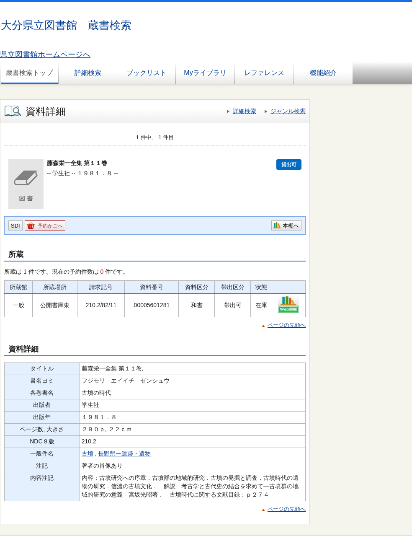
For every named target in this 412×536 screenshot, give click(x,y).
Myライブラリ (205, 72)
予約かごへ (50, 226)
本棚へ (291, 226)
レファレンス (264, 72)
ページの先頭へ (287, 325)
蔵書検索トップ (29, 72)
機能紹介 (323, 72)
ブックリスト (146, 72)
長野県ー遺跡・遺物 (124, 453)
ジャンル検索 (288, 111)
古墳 (87, 453)
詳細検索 (88, 72)
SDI (15, 226)
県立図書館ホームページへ (45, 54)
